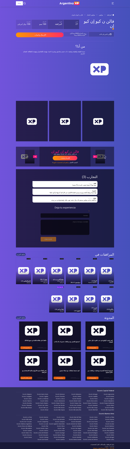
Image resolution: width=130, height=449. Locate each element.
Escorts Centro (94, 416)
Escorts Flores (94, 397)
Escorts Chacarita (60, 395)
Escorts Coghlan (43, 395)
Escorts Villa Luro (43, 406)
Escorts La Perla (27, 416)
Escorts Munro (94, 425)
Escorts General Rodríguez (90, 431)
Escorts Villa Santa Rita (75, 408)
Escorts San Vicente (43, 438)
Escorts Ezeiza (28, 436)
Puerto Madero (92, 281)
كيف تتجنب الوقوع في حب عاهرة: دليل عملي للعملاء (98, 339)
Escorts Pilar (45, 425)
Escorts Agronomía (109, 393)
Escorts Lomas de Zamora (90, 438)
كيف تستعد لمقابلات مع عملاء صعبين (69, 369)
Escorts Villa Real (93, 408)
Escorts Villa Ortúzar (26, 406)
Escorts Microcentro (92, 399)
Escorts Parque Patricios (58, 402)
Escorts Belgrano (27, 393)
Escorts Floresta (76, 397)
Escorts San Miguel (76, 427)
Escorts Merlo (110, 434)
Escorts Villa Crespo (92, 406)
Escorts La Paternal (43, 397)
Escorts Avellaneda (92, 436)
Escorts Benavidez (76, 420)
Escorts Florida (94, 422)
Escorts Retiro (110, 404)
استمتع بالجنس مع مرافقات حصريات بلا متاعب (67, 340)
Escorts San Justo (43, 434)
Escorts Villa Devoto (59, 406)
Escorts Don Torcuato (26, 420)
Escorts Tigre (61, 427)
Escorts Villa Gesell (27, 418)
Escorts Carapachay (43, 420)
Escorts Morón (77, 434)
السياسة (112, 445)
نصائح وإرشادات (89, 346)
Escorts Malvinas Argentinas (24, 422)
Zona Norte (60, 280)
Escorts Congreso (109, 397)
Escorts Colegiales (27, 395)
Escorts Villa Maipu (93, 429)
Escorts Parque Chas (75, 402)
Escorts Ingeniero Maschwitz (57, 422)
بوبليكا (19, 3)
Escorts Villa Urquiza (59, 408)
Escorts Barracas (60, 393)
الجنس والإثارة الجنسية (23, 376)
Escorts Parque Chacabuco (90, 402)
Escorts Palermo (27, 399)
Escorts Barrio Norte (42, 393)
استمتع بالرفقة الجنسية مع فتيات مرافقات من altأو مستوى (98, 370)
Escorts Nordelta (76, 425)
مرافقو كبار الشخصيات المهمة (61, 162)
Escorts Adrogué (109, 436)
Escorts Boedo (110, 395)
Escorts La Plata (109, 416)
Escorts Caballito (93, 395)
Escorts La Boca (60, 397)
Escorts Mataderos (109, 399)
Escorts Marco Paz (27, 431)
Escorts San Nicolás (59, 404)
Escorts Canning (44, 436)
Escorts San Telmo (43, 404)
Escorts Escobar (109, 422)
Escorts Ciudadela (109, 431)
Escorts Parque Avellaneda (107, 402)
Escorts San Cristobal (75, 404)
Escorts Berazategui (59, 436)
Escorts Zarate (77, 429)
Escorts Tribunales (27, 404)
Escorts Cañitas (77, 395)
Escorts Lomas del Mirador (41, 431)
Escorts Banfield (76, 436)
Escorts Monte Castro (75, 399)
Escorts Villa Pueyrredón (107, 408)
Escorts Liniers (28, 397)
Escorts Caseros (43, 429)
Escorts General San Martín (74, 422)
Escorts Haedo (77, 431)
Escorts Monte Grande (75, 438)
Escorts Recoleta (27, 402)
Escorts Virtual (44, 408)
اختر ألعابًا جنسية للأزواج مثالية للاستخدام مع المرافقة (31, 369)
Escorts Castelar (27, 429)
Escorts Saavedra (93, 404)
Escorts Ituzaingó (60, 431)
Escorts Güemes (43, 416)
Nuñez (95, 308)
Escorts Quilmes (60, 438)
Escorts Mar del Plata (75, 416)
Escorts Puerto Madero (42, 402)
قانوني (106, 445)
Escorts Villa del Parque (75, 406)
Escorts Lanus (110, 438)
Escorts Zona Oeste (59, 429)
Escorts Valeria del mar (75, 418)
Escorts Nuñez (44, 399)
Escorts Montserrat (59, 399)
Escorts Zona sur (27, 434)
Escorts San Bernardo (59, 418)
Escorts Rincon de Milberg (25, 425)
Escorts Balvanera (76, 393)
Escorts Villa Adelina (26, 427)
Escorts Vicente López (42, 427)
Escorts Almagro (93, 393)
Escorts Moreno (93, 434)
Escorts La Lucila (43, 422)
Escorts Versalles (109, 406)
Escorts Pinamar (109, 418)
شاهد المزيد (21, 253)
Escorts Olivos (61, 425)
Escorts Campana (60, 420)
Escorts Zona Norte (92, 420)
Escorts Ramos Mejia (59, 434)
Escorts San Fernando (108, 427)
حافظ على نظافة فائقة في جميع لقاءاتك (35, 339)
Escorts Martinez (109, 425)
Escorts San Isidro (93, 427)
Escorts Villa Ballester (108, 429)
